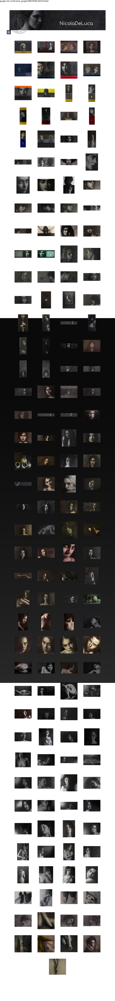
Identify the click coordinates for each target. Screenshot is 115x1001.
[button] (23, 47)
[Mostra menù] (9, 32)
